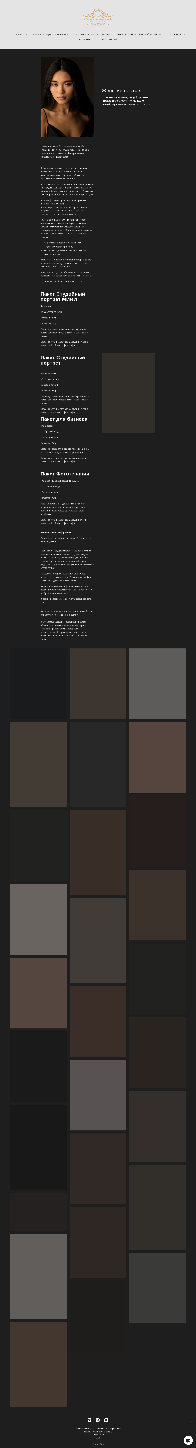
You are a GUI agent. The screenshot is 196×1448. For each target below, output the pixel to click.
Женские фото (124, 34)
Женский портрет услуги (153, 34)
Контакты (84, 39)
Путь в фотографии (106, 39)
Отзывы (177, 34)
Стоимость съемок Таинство (93, 34)
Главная (19, 34)
